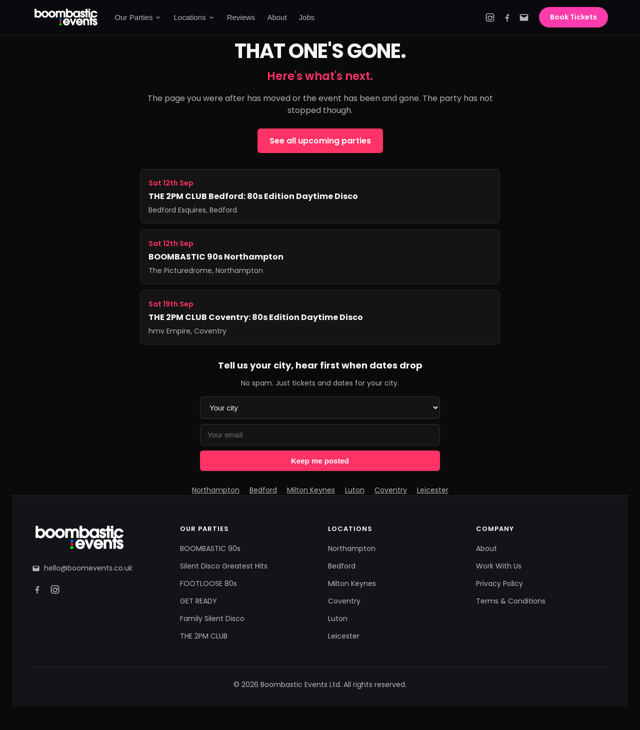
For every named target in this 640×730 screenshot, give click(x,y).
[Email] (524, 17)
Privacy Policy (499, 583)
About (276, 17)
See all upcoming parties (320, 140)
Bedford (263, 490)
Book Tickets (573, 17)
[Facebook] (507, 17)
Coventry (390, 490)
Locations (194, 17)
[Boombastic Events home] (66, 18)
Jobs (307, 17)
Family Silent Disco (212, 619)
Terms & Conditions (511, 601)
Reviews (241, 17)
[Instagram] (490, 17)
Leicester (432, 490)
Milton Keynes (311, 490)
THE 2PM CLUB (204, 636)
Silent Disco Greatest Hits (224, 566)
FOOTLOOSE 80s (208, 583)
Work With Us (499, 566)
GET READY (198, 601)
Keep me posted (320, 460)
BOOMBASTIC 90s (210, 549)
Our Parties (138, 17)
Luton (354, 490)
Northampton (216, 490)
